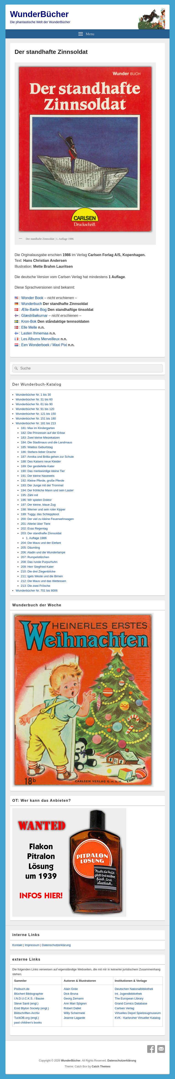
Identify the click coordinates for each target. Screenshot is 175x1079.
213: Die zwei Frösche (35, 585)
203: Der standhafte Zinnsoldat (41, 533)
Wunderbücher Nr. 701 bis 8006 (36, 590)
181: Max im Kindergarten (38, 428)
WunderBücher (39, 14)
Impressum (32, 945)
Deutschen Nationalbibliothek (134, 989)
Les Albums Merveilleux (40, 339)
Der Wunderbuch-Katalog (36, 384)
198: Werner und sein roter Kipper (43, 509)
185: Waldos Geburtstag (37, 447)
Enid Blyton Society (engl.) (31, 1008)
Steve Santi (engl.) (26, 1003)
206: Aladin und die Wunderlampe (43, 552)
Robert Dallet (72, 1008)
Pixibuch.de (21, 989)
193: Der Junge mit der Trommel (42, 485)
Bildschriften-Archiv (26, 1013)
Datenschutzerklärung (56, 945)
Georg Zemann (73, 998)
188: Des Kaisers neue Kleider (41, 461)
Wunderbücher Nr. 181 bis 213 (36, 423)
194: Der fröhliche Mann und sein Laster (47, 490)
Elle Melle (29, 327)
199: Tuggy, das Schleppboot (40, 514)
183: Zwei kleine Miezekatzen (40, 437)
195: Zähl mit (29, 495)
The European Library (129, 998)
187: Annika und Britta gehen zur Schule (47, 456)
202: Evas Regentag (34, 528)
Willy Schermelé (74, 1013)
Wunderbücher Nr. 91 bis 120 (35, 409)
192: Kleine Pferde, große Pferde (42, 480)
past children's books (28, 1022)
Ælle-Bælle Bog (33, 310)
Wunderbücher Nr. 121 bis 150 (36, 413)
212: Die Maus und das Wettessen (43, 581)
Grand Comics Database (131, 1003)
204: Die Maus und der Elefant (41, 542)
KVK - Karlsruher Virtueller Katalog (137, 1017)
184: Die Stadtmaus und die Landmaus (46, 442)
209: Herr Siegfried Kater (37, 566)
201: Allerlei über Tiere (35, 523)
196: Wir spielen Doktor (36, 500)
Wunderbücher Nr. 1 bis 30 (33, 394)
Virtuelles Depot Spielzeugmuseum (138, 1013)
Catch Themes (101, 1066)
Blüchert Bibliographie (28, 993)
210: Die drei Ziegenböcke (38, 571)
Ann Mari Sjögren (75, 1003)
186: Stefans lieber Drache (38, 452)
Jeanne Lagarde (74, 1017)
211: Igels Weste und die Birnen (42, 576)
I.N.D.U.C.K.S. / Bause (29, 998)
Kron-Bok (28, 321)
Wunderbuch (31, 304)
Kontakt (17, 945)
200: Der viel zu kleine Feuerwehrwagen (47, 519)
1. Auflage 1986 (36, 538)
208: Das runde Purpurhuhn (39, 562)
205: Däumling (30, 547)
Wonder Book (32, 298)
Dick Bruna (71, 993)
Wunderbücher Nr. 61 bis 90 (34, 404)
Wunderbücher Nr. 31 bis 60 (34, 399)
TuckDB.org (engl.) (26, 1017)
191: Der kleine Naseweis (37, 475)
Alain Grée (70, 989)
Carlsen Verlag (124, 1008)
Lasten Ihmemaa (34, 333)
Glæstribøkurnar (34, 315)
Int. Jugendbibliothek (128, 993)
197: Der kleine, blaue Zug (38, 504)
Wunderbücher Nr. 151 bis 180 (36, 418)
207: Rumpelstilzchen (35, 557)
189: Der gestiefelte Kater (37, 466)
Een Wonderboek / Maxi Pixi (44, 345)
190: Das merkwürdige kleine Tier (43, 471)
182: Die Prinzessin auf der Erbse (43, 433)
